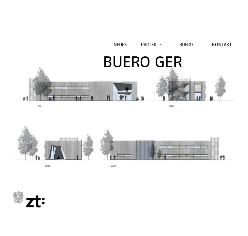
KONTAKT (222, 45)
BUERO (186, 45)
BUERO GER (142, 62)
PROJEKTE (151, 45)
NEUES (120, 45)
